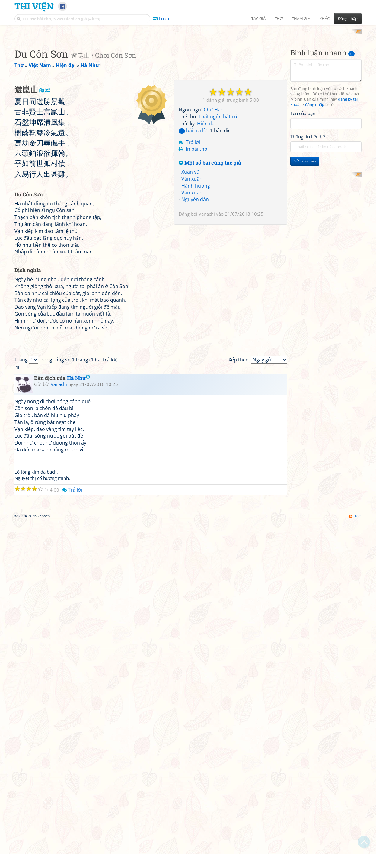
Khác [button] (324, 18)
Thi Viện (33, 6)
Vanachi (207, 293)
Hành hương (195, 264)
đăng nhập (314, 183)
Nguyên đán (195, 278)
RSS (355, 848)
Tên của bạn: (303, 192)
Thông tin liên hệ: (308, 216)
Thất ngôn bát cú (218, 195)
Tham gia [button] (301, 18)
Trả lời (193, 221)
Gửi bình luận (305, 240)
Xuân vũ (190, 250)
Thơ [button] (279, 18)
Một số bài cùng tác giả (210, 242)
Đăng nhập (348, 18)
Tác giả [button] (258, 18)
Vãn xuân (191, 257)
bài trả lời (193, 209)
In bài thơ (196, 228)
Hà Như (78, 626)
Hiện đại (206, 202)
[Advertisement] (188, 71)
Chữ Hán (214, 188)
